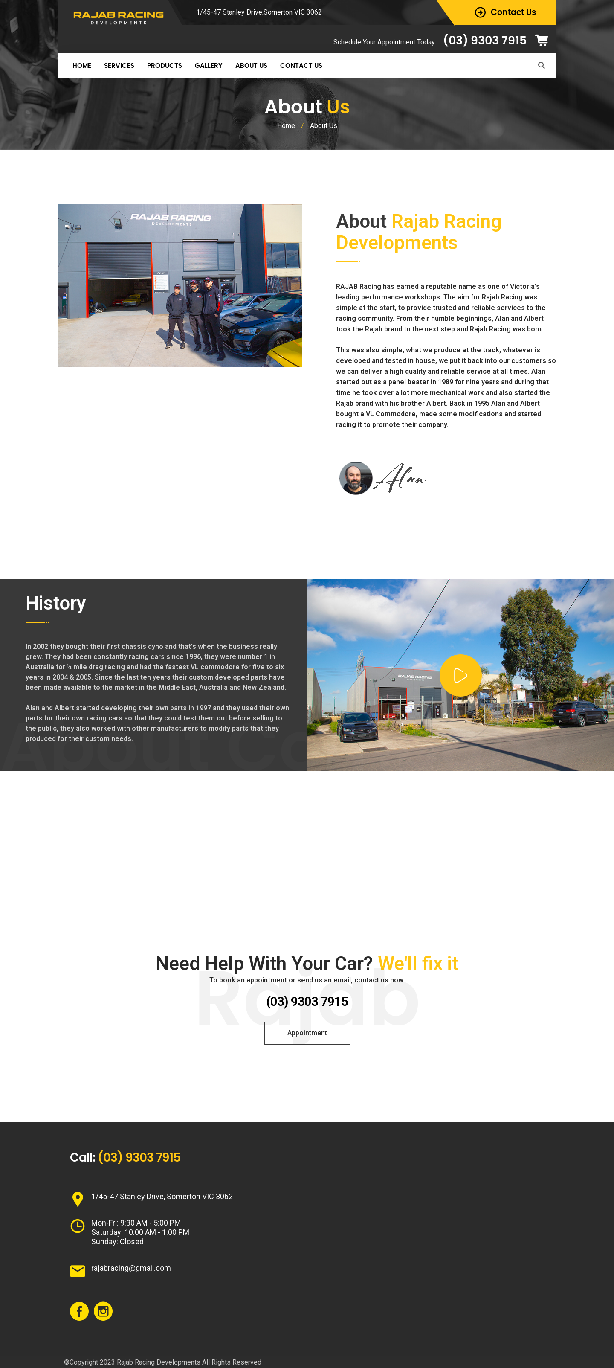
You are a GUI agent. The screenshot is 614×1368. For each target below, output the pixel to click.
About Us (251, 66)
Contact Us (301, 66)
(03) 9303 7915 (485, 40)
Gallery (209, 66)
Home (81, 66)
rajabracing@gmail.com (131, 1267)
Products (164, 66)
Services (119, 66)
